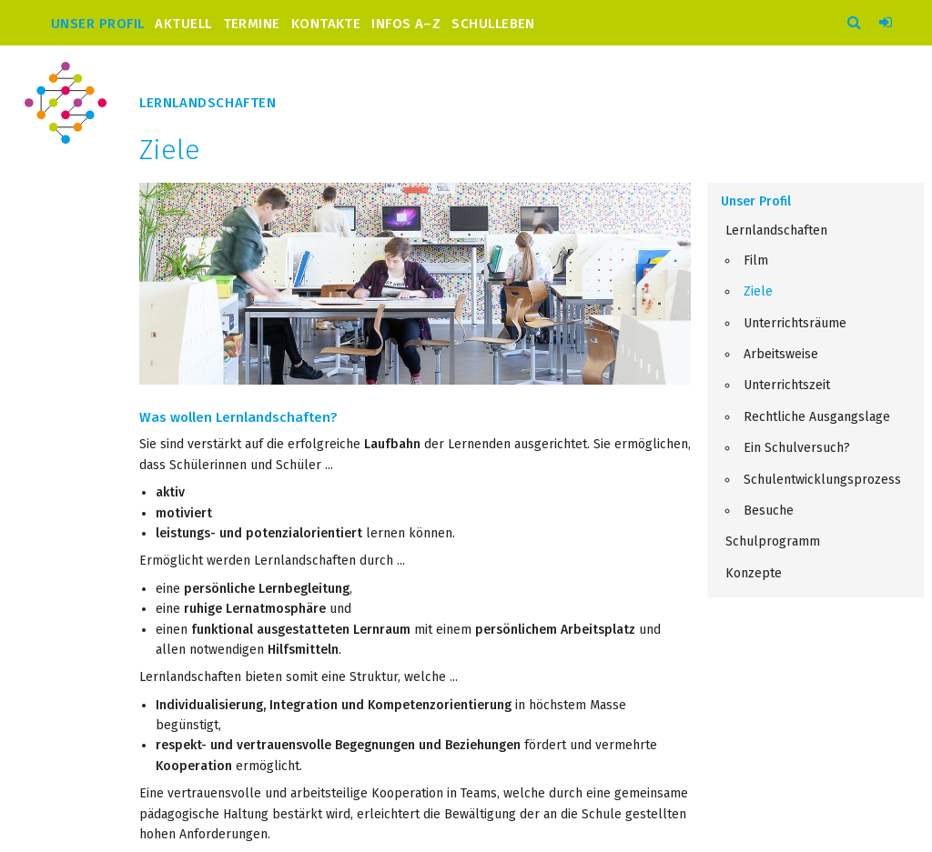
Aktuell (183, 23)
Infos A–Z (406, 23)
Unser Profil (97, 23)
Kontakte (326, 23)
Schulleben (493, 23)
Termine (251, 23)
